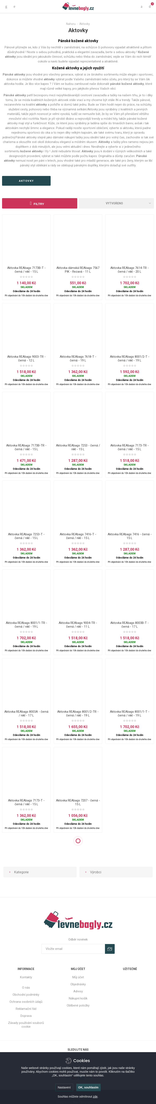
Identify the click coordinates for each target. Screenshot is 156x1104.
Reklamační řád (26, 1009)
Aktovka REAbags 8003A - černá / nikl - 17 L (26, 713)
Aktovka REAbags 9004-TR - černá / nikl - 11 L (78, 624)
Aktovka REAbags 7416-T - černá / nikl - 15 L (78, 536)
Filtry (39, 204)
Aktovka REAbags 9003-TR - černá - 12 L (26, 358)
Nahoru (71, 24)
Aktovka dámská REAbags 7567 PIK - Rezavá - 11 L (77, 269)
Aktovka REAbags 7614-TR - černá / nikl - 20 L (129, 269)
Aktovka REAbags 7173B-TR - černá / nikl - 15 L (26, 447)
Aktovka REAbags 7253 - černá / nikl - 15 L (78, 447)
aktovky (26, 180)
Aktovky (92, 109)
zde (95, 1096)
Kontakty (26, 977)
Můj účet (78, 977)
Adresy (78, 991)
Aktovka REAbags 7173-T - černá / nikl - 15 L (26, 802)
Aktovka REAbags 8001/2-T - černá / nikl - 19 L (129, 358)
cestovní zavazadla (94, 95)
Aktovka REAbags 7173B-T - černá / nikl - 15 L (26, 269)
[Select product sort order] (116, 203)
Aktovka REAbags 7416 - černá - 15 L (130, 536)
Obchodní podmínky (26, 995)
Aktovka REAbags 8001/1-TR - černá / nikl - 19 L (26, 624)
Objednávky (78, 984)
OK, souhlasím (88, 1087)
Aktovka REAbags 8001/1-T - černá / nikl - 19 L (129, 713)
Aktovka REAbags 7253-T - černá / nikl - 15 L (26, 536)
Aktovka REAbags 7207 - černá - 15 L (78, 802)
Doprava (26, 1016)
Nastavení (64, 1087)
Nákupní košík (78, 998)
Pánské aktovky (26, 137)
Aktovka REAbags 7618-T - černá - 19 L (78, 358)
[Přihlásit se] (73, 949)
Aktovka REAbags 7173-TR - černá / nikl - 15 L (129, 447)
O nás (26, 987)
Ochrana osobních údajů (26, 1002)
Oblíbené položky (78, 1005)
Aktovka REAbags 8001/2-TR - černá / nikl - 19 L (78, 713)
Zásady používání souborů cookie (26, 1024)
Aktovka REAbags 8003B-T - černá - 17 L (129, 624)
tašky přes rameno (126, 142)
